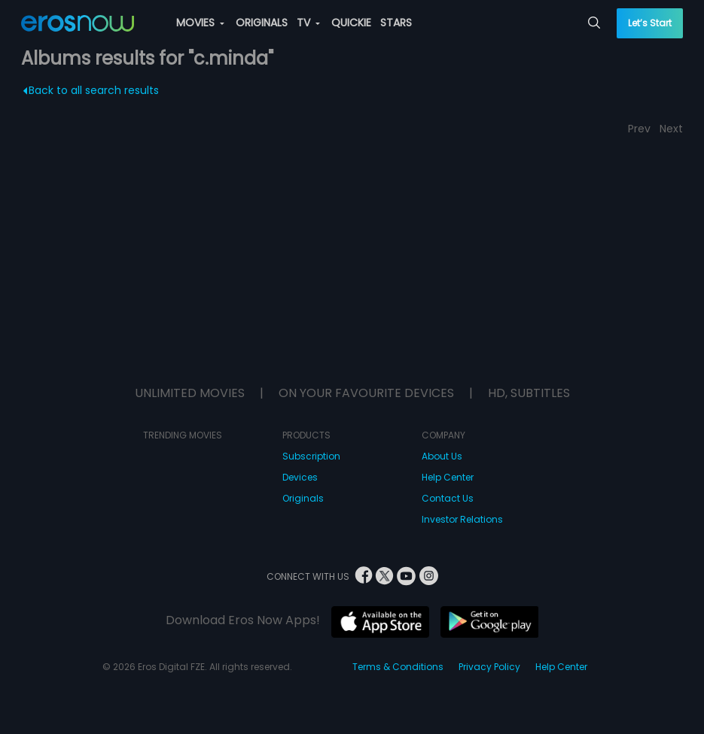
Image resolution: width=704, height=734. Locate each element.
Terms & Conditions (397, 666)
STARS (396, 22)
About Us (442, 456)
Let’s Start (650, 23)
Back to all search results (91, 90)
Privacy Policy (489, 666)
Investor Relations (462, 519)
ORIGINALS (262, 22)
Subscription (311, 456)
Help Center (448, 477)
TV (308, 22)
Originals (303, 498)
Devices (300, 477)
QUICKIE (351, 22)
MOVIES (200, 22)
